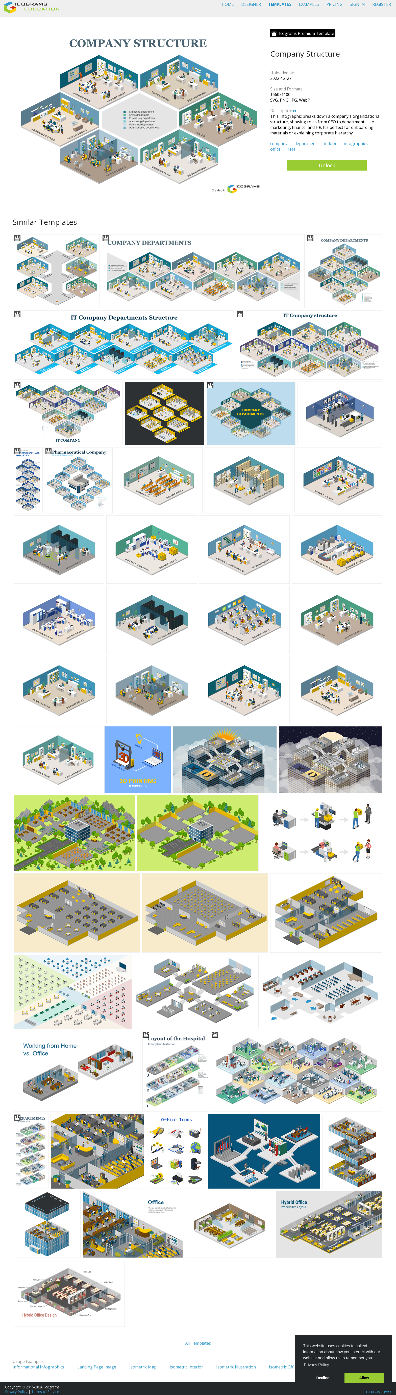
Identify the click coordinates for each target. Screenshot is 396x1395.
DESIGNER (251, 4)
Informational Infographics (38, 1367)
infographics (356, 143)
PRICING (334, 4)
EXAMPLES (309, 4)
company (278, 143)
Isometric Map (143, 1367)
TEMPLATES (279, 4)
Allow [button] (364, 1378)
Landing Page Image (96, 1367)
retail (293, 149)
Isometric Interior (186, 1367)
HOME (228, 4)
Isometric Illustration (236, 1367)
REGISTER (381, 4)
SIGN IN (357, 4)
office (275, 149)
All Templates (198, 1343)
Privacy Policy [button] (316, 1365)
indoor (330, 143)
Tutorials (372, 1391)
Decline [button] (322, 1378)
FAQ (387, 1391)
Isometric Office (284, 1367)
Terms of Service (45, 1391)
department (305, 143)
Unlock (327, 165)
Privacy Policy (16, 1391)
